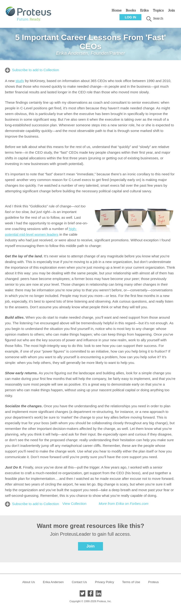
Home (117, 10)
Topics (158, 10)
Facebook (90, 593)
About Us (28, 582)
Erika (144, 10)
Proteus (153, 582)
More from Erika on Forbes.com (123, 504)
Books (131, 10)
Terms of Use (131, 582)
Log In (130, 17)
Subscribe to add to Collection (35, 70)
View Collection (74, 504)
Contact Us (79, 582)
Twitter (82, 593)
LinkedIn (98, 593)
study (20, 81)
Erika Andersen (53, 582)
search (149, 18)
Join (171, 10)
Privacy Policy (104, 582)
